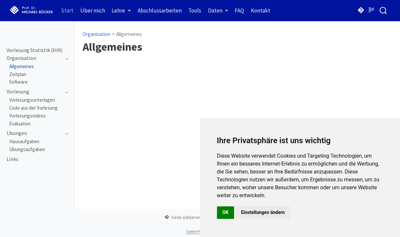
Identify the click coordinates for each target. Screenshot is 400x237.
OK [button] (226, 212)
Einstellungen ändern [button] (263, 212)
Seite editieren (182, 217)
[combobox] (383, 10)
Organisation (96, 34)
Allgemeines (129, 34)
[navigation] (34, 58)
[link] (121, 11)
